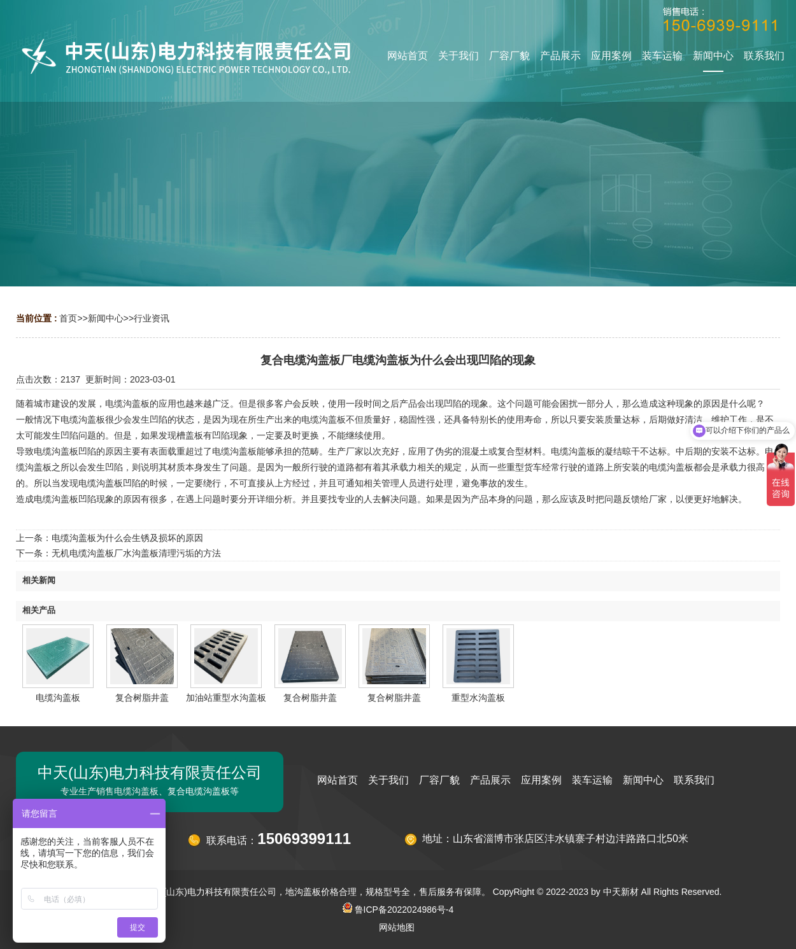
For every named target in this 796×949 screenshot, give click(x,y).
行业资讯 (151, 318)
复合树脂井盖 (142, 697)
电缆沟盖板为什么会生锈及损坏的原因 (127, 538)
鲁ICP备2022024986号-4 (398, 909)
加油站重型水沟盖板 (226, 697)
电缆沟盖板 (58, 697)
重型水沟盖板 (478, 697)
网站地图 (397, 927)
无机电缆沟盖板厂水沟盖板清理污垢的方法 (136, 553)
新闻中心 (106, 318)
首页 (68, 318)
